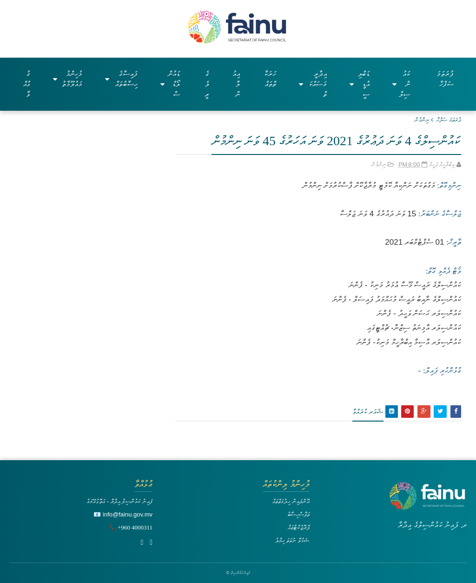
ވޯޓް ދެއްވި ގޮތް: (443, 271)
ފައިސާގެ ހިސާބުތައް (121, 79)
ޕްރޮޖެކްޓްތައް (299, 527)
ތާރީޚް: (453, 242)
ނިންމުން (422, 119)
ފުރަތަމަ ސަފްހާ (445, 79)
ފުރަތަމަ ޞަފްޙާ (448, 119)
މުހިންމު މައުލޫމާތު (67, 79)
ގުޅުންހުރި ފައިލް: (442, 370)
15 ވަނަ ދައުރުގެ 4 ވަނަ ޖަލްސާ (378, 213)
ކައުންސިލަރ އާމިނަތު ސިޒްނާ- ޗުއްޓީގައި (414, 327)
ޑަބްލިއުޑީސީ (360, 84)
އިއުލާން (236, 84)
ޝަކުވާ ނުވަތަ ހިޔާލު (292, 540)
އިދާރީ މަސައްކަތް (313, 84)
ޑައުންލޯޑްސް (170, 84)
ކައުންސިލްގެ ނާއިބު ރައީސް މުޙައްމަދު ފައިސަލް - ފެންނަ (396, 299)
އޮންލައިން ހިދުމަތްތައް (291, 501)
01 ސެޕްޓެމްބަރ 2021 (414, 242)
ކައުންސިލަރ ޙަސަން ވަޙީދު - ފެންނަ (419, 313)
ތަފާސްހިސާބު (298, 514)
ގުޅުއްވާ (26, 84)
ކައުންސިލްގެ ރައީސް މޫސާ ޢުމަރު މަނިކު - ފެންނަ (405, 285)
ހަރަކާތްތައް (270, 79)
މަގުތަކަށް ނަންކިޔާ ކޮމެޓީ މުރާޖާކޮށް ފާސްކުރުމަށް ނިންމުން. (368, 185)
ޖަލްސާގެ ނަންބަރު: (439, 213)
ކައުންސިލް (401, 84)
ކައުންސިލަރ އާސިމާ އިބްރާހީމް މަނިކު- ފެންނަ (409, 342)
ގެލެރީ (207, 84)
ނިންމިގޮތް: (448, 185)
